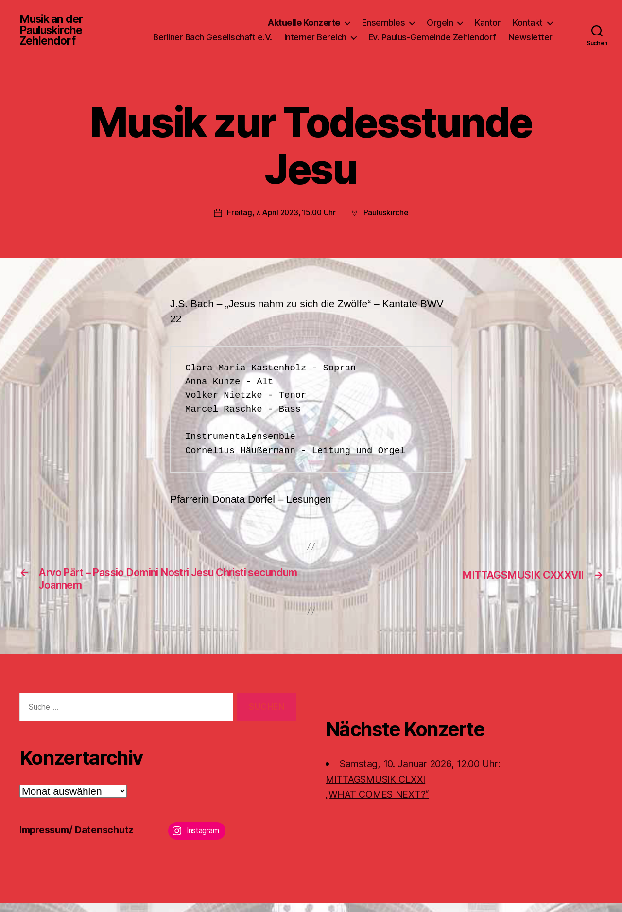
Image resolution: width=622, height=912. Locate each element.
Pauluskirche (388, 219)
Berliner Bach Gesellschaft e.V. (268, 33)
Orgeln (440, 19)
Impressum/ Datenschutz (80, 838)
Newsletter (530, 47)
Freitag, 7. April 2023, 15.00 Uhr (281, 219)
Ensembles (383, 19)
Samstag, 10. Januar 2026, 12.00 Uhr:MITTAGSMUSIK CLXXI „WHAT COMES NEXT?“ (422, 788)
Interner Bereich (372, 33)
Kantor (488, 19)
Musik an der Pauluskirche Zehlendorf (53, 33)
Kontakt (528, 19)
